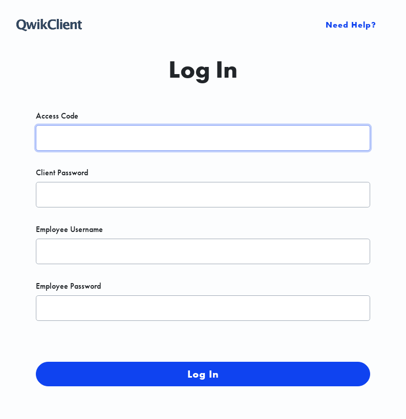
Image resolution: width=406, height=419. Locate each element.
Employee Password (68, 286)
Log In (203, 374)
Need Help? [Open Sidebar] (351, 24)
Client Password (62, 173)
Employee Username (69, 229)
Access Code (57, 116)
